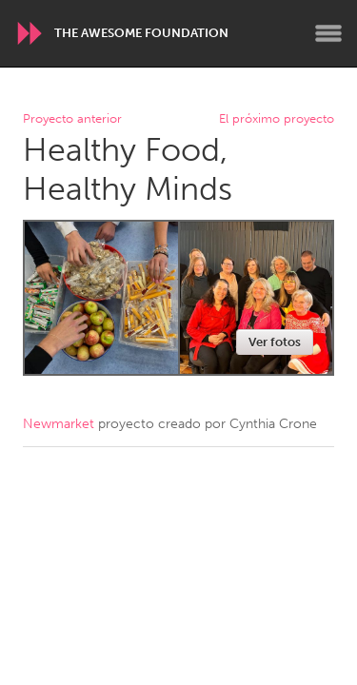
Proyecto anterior (72, 119)
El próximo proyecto (276, 119)
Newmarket (58, 424)
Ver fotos (274, 342)
